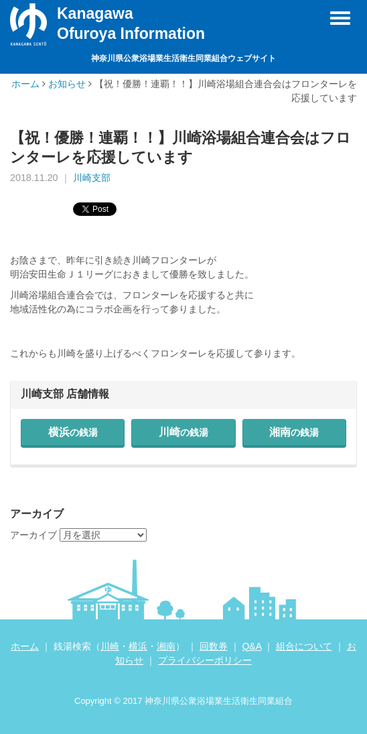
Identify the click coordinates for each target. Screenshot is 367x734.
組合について (304, 646)
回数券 (214, 646)
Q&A (251, 646)
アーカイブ (33, 535)
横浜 (73, 432)
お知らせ (67, 83)
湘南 (294, 432)
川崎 (183, 432)
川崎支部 (92, 177)
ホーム (25, 83)
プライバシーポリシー (205, 660)
